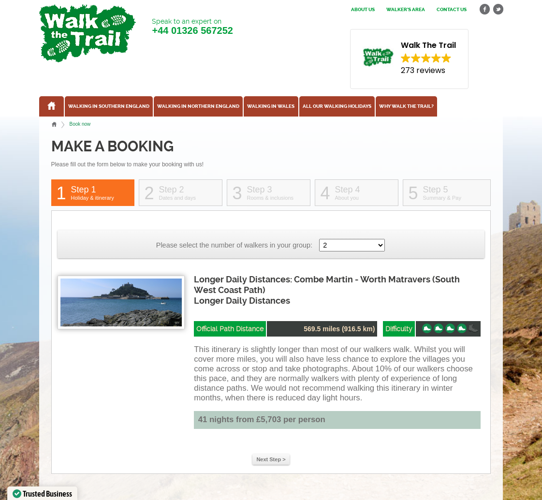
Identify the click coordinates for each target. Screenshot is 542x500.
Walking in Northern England (198, 106)
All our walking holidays (337, 106)
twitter (498, 9)
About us (363, 10)
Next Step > (270, 459)
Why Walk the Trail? (406, 106)
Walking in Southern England (108, 106)
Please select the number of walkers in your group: (234, 245)
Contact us (452, 10)
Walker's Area (405, 10)
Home (54, 124)
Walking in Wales (270, 106)
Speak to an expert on (192, 26)
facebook (485, 9)
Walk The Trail (87, 33)
